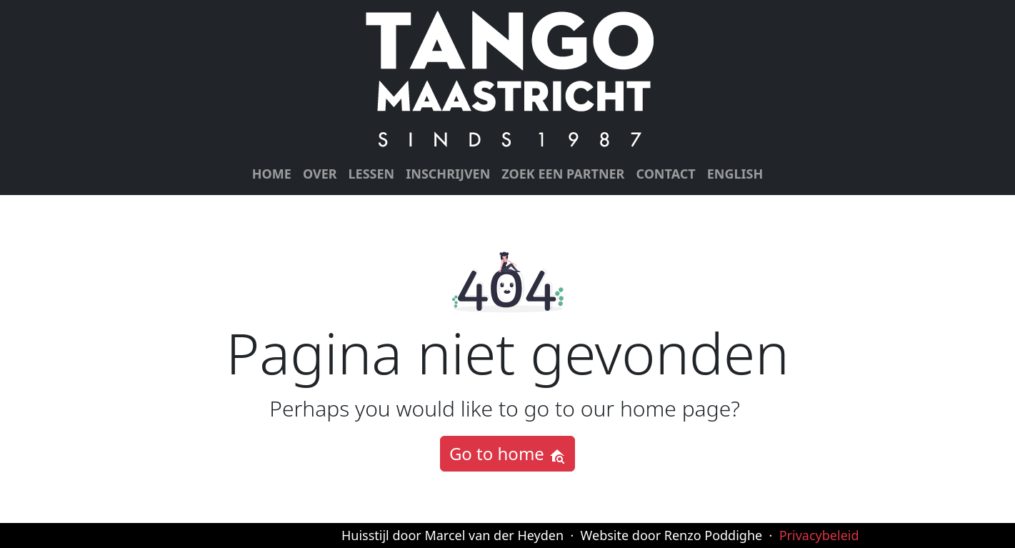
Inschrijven (448, 173)
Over (320, 173)
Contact (665, 173)
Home (271, 173)
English (735, 173)
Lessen (372, 173)
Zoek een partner (562, 173)
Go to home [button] (507, 453)
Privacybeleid (819, 535)
